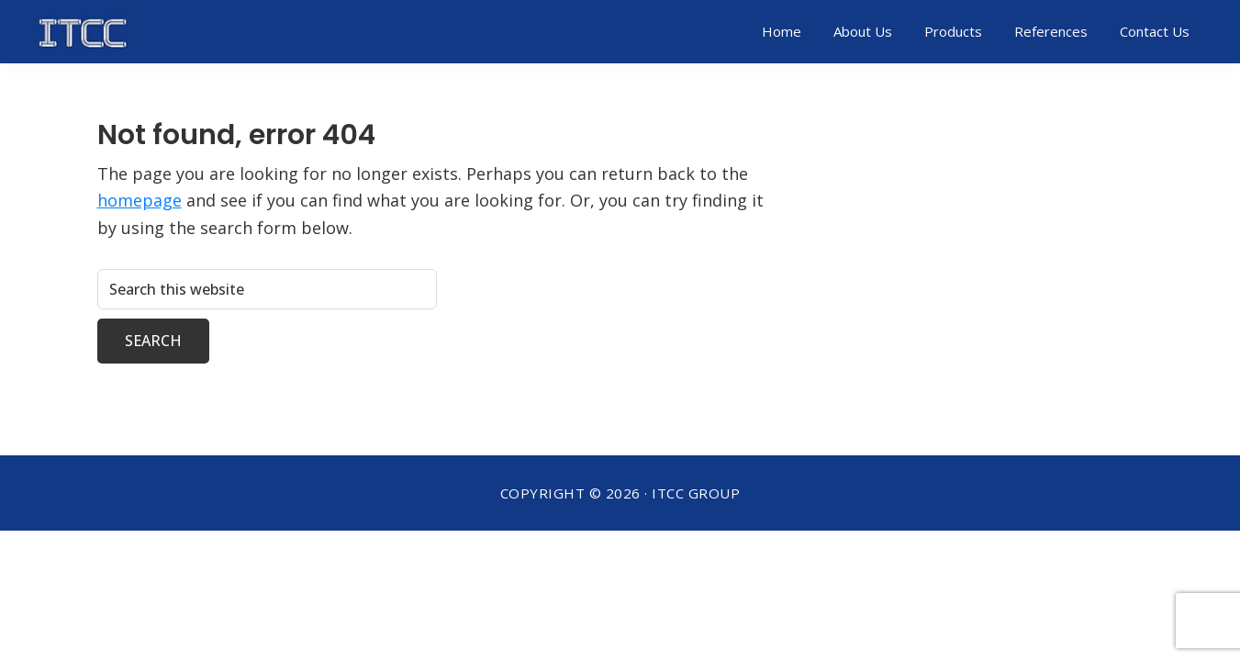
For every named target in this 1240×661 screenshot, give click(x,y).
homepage (139, 200)
